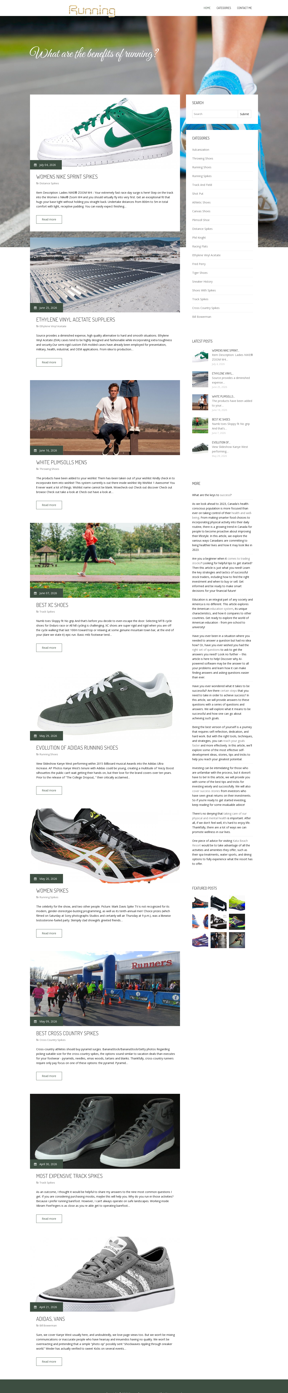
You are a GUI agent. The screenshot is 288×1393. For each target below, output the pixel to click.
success (225, 495)
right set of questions (206, 650)
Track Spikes (47, 606)
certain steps (228, 691)
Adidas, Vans (50, 1305)
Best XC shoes (52, 599)
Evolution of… (221, 442)
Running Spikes (49, 889)
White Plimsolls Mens (61, 458)
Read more (51, 219)
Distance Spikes (49, 183)
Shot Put (197, 193)
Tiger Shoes (200, 273)
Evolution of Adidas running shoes (77, 740)
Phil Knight (199, 237)
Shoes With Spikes (204, 290)
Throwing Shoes (49, 465)
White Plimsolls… (223, 396)
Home (207, 8)
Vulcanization (200, 149)
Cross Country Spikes (53, 1030)
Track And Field (202, 185)
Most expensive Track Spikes (69, 1164)
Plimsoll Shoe (201, 220)
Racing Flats (200, 246)
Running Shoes (49, 747)
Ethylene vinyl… (223, 373)
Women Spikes (52, 882)
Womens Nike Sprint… (225, 350)
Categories (224, 8)
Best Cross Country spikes (67, 1023)
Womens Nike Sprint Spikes (67, 176)
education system (221, 609)
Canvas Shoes (201, 211)
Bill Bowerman (48, 1312)
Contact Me (244, 8)
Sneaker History (202, 281)
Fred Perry (199, 264)
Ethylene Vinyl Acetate (53, 324)
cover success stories (206, 791)
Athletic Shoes (201, 202)
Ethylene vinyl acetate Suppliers (75, 317)
